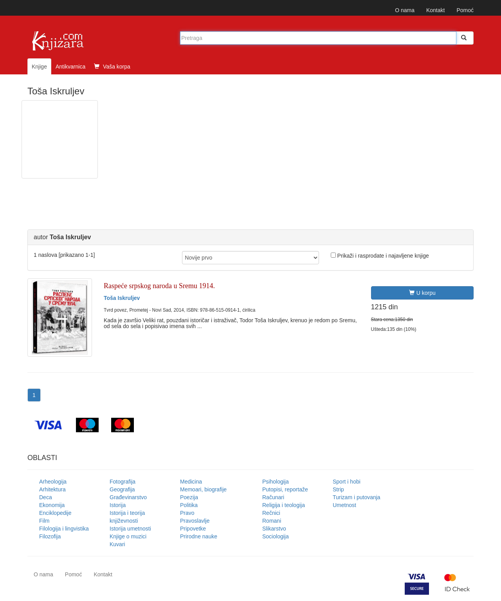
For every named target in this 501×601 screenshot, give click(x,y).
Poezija (189, 497)
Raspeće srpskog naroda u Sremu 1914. (159, 286)
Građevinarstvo (128, 497)
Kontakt (435, 10)
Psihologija (275, 481)
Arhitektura (52, 489)
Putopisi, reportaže (285, 489)
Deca (45, 497)
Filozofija (50, 536)
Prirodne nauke (198, 536)
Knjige (39, 66)
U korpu (422, 293)
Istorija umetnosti (130, 528)
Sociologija (275, 536)
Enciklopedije (55, 513)
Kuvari (117, 544)
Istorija (118, 505)
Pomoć (465, 10)
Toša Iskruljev (122, 298)
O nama (404, 10)
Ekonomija (52, 505)
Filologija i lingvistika (64, 528)
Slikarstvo (274, 528)
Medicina (191, 481)
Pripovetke (193, 528)
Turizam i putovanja (356, 497)
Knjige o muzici (128, 536)
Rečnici (271, 513)
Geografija (122, 489)
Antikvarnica (70, 66)
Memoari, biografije (203, 489)
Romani (271, 521)
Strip (338, 489)
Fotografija (122, 481)
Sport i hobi (346, 481)
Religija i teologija (283, 505)
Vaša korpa (112, 66)
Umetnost (344, 505)
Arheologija (53, 481)
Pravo (187, 513)
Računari (273, 497)
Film (44, 521)
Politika (189, 505)
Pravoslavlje (194, 521)
